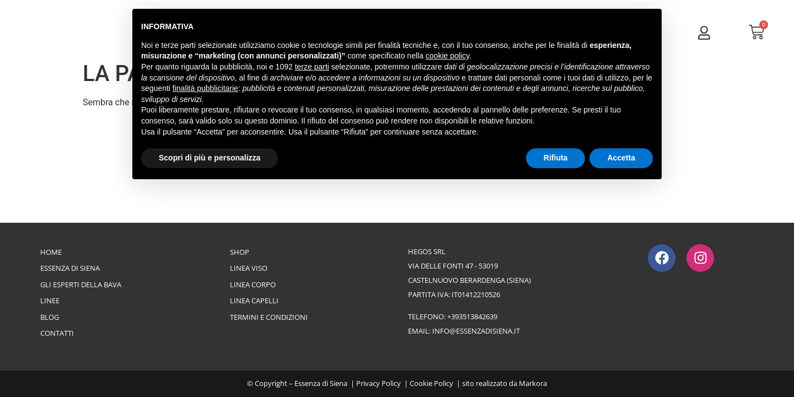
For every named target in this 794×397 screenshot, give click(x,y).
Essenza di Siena (70, 268)
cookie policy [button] (447, 55)
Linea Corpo (253, 284)
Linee (50, 300)
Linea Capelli (254, 300)
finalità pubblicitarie (205, 88)
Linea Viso (248, 268)
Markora (533, 383)
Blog (49, 317)
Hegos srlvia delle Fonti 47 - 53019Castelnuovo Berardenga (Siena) (469, 265)
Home (51, 252)
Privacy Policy (378, 383)
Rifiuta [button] (556, 157)
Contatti (57, 333)
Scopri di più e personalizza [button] (209, 157)
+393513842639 (472, 316)
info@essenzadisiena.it (476, 331)
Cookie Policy (431, 383)
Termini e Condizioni (269, 317)
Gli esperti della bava (80, 284)
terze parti (312, 66)
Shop (239, 252)
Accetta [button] (621, 157)
